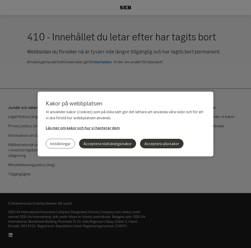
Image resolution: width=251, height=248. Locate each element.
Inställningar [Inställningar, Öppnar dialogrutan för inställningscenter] (60, 143)
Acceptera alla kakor (161, 143)
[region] (125, 124)
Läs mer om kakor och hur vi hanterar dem (83, 127)
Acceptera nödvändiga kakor (107, 143)
